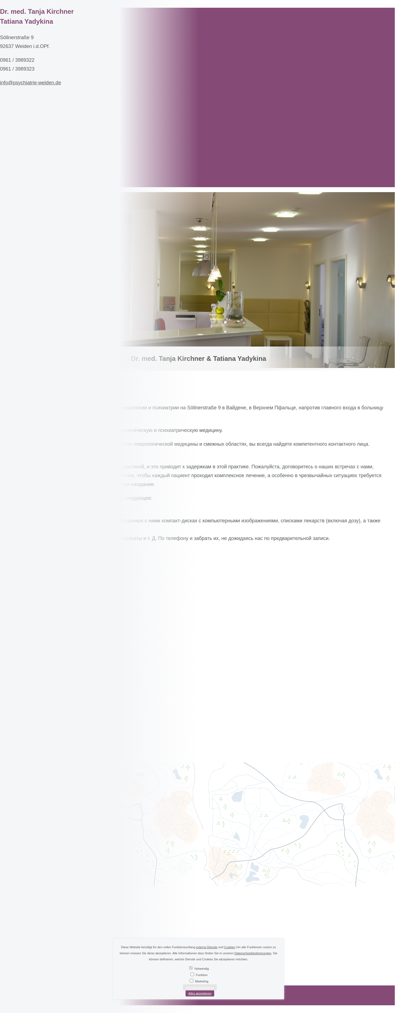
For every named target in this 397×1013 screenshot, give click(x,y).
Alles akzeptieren (199, 993)
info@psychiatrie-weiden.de (30, 82)
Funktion (201, 975)
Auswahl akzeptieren (200, 987)
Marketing (201, 981)
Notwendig (202, 968)
